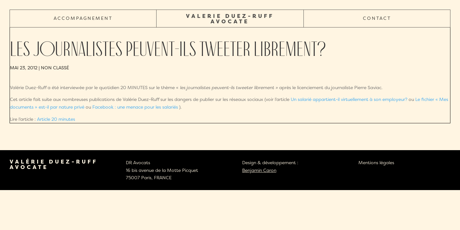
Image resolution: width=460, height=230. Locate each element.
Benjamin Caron (259, 170)
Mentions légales (376, 162)
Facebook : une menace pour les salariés (135, 107)
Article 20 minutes (56, 119)
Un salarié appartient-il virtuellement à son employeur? (349, 99)
